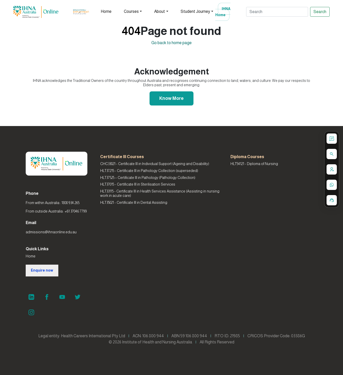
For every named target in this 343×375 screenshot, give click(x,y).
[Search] (277, 12)
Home (106, 11)
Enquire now (42, 270)
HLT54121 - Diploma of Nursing (254, 164)
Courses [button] (131, 11)
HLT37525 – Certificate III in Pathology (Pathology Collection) (147, 178)
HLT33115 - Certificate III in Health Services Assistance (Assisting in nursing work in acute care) (159, 193)
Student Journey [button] (195, 11)
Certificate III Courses (122, 157)
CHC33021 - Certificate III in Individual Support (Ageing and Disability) (154, 164)
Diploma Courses (247, 157)
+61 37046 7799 (76, 211)
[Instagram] (31, 312)
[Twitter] (77, 297)
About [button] (159, 11)
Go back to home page (171, 43)
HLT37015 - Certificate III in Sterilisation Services (137, 184)
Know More (171, 98)
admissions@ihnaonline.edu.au (51, 232)
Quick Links (37, 249)
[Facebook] (46, 297)
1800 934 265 (70, 203)
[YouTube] (62, 297)
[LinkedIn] (31, 297)
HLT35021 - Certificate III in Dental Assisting (133, 202)
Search (319, 11)
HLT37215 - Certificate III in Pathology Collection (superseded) (149, 171)
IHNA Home (222, 12)
